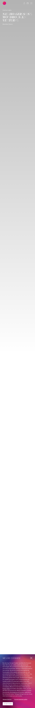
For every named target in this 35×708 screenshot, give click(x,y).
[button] (31, 3)
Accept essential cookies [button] (20, 699)
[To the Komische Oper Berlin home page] (4, 3)
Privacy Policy (6, 688)
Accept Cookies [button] (8, 703)
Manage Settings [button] (7, 699)
